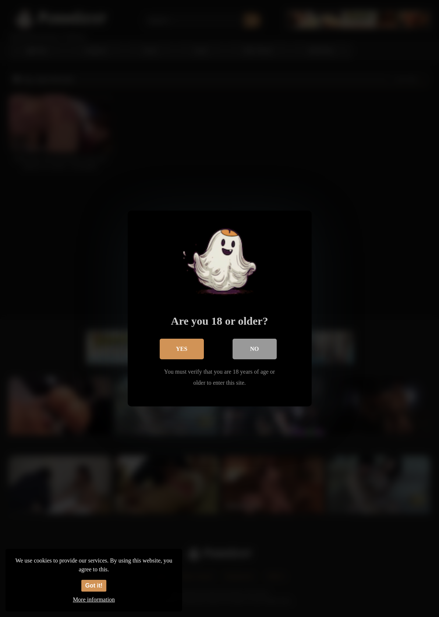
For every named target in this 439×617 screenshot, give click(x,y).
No (254, 349)
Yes (181, 349)
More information (94, 599)
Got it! (93, 585)
